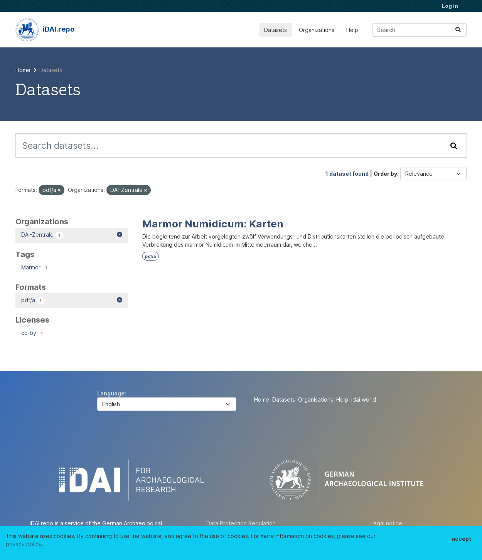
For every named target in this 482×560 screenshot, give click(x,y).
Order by (385, 173)
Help (352, 30)
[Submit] (458, 30)
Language (111, 393)
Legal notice (386, 523)
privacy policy (24, 544)
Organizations (316, 30)
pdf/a (150, 256)
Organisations (315, 399)
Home (261, 399)
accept (461, 538)
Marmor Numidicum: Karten (212, 224)
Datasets (275, 30)
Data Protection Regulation (241, 523)
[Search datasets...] (419, 30)
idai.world (363, 399)
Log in (450, 6)
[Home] (22, 70)
